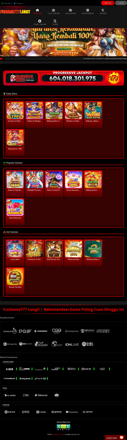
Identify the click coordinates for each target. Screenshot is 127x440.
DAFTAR (107, 3)
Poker (55, 22)
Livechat (114, 438)
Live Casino (70, 12)
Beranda (37, 12)
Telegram (18, 3)
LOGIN (121, 3)
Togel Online (39, 22)
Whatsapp (6, 3)
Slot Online (53, 12)
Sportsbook (88, 12)
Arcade (103, 12)
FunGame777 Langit (58, 434)
